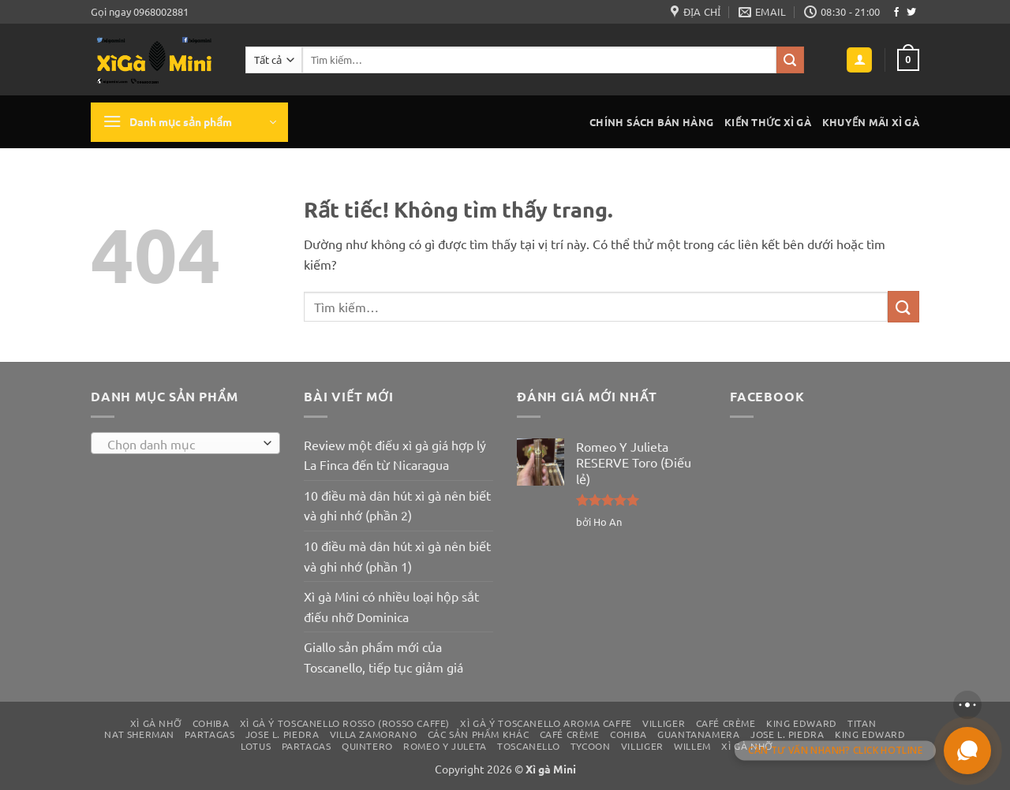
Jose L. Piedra (282, 734)
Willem (692, 746)
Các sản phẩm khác (478, 734)
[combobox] (185, 443)
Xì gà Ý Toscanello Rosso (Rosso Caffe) (345, 723)
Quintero (367, 746)
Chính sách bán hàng (651, 122)
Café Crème (726, 723)
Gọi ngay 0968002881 (140, 11)
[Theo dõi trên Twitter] (911, 12)
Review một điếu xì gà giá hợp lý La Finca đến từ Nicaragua (395, 455)
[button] (859, 60)
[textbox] (182, 444)
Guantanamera (698, 734)
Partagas (209, 734)
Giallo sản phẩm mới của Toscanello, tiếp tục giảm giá (383, 657)
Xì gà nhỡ (156, 723)
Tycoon (590, 746)
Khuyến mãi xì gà (870, 122)
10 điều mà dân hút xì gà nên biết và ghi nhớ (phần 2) (397, 505)
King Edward (801, 723)
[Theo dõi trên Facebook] (896, 12)
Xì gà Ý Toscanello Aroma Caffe (545, 723)
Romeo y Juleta (445, 746)
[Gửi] (789, 60)
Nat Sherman (139, 734)
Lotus (256, 746)
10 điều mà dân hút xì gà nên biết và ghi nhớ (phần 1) (397, 556)
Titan (861, 723)
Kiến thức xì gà (767, 122)
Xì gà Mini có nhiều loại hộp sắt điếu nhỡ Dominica (391, 606)
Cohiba (211, 723)
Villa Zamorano (373, 734)
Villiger (663, 723)
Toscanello (528, 746)
